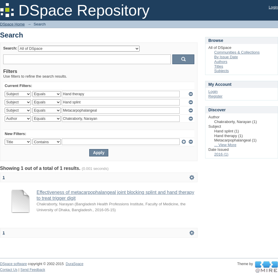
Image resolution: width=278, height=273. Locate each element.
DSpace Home (12, 24)
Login (273, 7)
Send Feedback (32, 270)
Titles (218, 66)
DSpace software (13, 264)
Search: (10, 48)
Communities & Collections (237, 52)
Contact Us (9, 270)
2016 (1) (221, 154)
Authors (220, 61)
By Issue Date (226, 57)
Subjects (221, 71)
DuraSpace (74, 264)
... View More (225, 145)
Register (215, 96)
